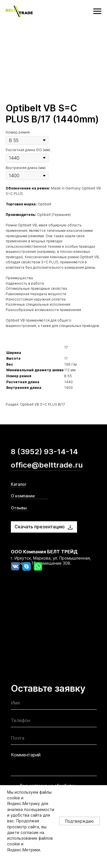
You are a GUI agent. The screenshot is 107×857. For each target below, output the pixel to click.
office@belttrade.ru (47, 464)
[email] (54, 739)
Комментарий (26, 755)
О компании (23, 495)
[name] (54, 704)
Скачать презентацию (40, 526)
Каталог (19, 484)
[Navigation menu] (97, 11)
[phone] (54, 722)
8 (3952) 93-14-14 (44, 451)
